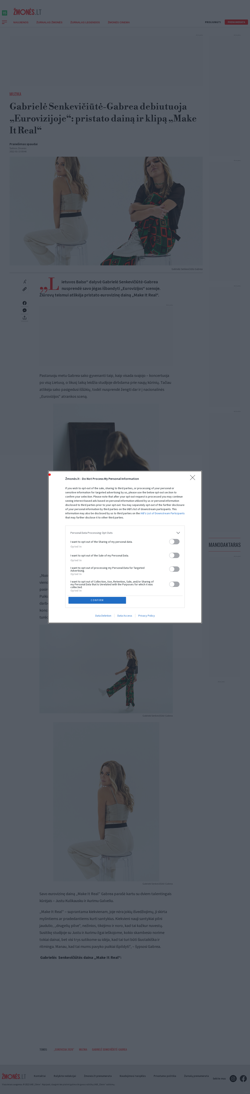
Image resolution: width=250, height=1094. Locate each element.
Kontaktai (40, 1076)
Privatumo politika (165, 1076)
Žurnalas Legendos (85, 26)
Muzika (15, 99)
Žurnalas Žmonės (49, 26)
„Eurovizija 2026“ (64, 1054)
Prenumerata (236, 26)
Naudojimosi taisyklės (133, 1076)
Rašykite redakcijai (65, 1076)
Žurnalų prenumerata (196, 1076)
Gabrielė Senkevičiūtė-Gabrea (109, 1054)
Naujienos (20, 26)
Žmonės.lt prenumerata (98, 1076)
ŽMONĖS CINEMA (119, 26)
